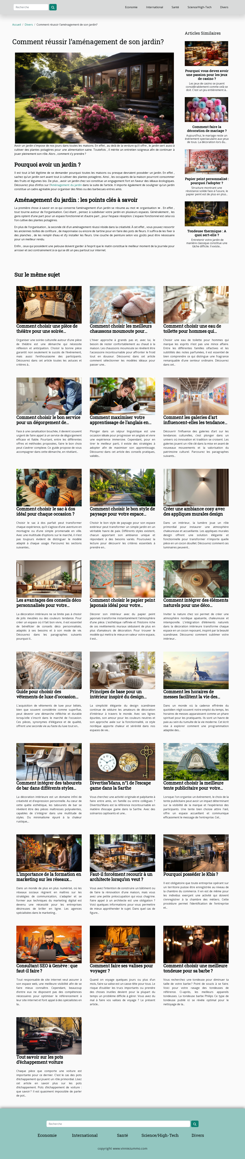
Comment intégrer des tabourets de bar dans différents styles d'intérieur (48, 788)
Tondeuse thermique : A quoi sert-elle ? (206, 233)
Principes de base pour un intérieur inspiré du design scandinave (117, 697)
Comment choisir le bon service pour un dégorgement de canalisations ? (48, 422)
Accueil (16, 24)
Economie (131, 7)
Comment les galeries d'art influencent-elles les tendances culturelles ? (194, 422)
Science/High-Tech (199, 7)
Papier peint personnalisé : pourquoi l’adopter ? (207, 181)
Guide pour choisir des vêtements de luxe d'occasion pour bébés (46, 697)
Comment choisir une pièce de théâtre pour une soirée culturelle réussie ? (46, 331)
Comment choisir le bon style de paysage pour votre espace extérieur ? (122, 514)
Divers (224, 7)
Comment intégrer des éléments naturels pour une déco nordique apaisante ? (195, 605)
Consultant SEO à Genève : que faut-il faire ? (46, 968)
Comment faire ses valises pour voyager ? (121, 968)
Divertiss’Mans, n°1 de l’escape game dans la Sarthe (120, 785)
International (154, 7)
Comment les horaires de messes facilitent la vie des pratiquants (190, 697)
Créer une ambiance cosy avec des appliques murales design (194, 511)
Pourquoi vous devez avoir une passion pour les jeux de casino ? (206, 75)
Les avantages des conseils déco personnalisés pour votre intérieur (48, 605)
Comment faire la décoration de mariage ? (206, 129)
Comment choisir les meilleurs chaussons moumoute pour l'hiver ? (121, 331)
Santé (175, 7)
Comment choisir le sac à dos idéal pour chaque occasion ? (45, 511)
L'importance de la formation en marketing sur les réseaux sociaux (48, 879)
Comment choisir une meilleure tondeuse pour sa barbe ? (195, 968)
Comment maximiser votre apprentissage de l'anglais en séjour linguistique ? (119, 422)
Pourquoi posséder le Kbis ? (190, 874)
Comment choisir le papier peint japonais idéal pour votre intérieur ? (122, 605)
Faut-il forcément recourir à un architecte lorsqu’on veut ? (121, 876)
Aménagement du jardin (66, 185)
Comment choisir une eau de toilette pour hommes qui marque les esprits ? (192, 331)
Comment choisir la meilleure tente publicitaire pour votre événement (193, 788)
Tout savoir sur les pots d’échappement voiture (39, 1059)
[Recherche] (30, 7)
